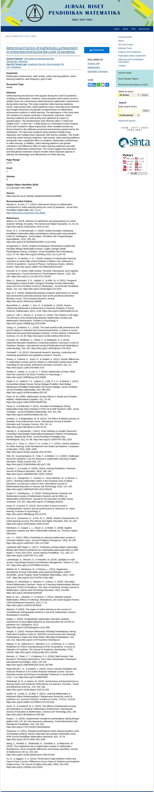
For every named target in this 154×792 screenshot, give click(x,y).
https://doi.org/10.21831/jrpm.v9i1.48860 (25, 213)
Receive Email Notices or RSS (133, 84)
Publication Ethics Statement (132, 55)
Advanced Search (126, 120)
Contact (122, 65)
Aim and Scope (125, 44)
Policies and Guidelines (129, 52)
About (121, 41)
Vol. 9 (22, 36)
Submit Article (125, 73)
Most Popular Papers (128, 78)
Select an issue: (126, 91)
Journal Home (125, 37)
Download (97, 50)
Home (8, 36)
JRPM (15, 36)
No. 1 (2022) (31, 36)
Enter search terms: (127, 106)
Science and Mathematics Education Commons (98, 67)
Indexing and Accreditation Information (131, 60)
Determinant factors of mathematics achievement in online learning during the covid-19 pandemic (42, 49)
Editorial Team (125, 48)
